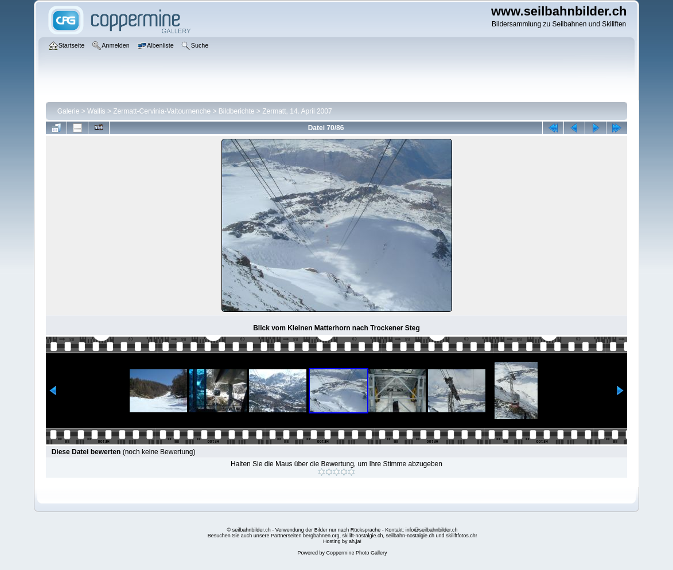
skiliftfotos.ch (461, 535)
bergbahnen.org (321, 535)
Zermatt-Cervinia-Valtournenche (162, 111)
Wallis (96, 111)
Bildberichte (237, 111)
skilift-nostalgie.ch (363, 535)
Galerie (68, 111)
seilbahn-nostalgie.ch (410, 535)
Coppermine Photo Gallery (356, 553)
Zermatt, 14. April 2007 (297, 111)
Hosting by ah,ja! (342, 541)
